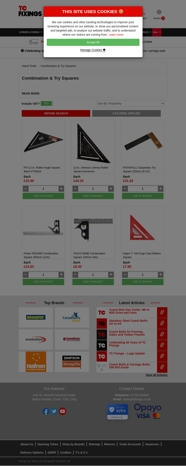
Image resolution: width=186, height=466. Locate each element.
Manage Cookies (93, 50)
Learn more (116, 34)
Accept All (93, 42)
